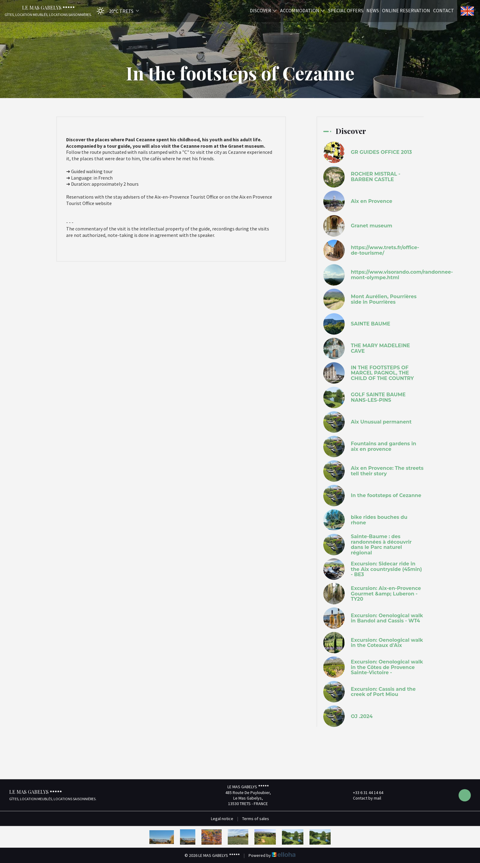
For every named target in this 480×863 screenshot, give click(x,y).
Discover (263, 10)
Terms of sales (255, 818)
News (372, 10)
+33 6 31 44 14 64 (364, 792)
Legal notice (222, 818)
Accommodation (302, 10)
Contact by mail (363, 798)
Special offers (345, 10)
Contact (443, 10)
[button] (116, 11)
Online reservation (406, 10)
